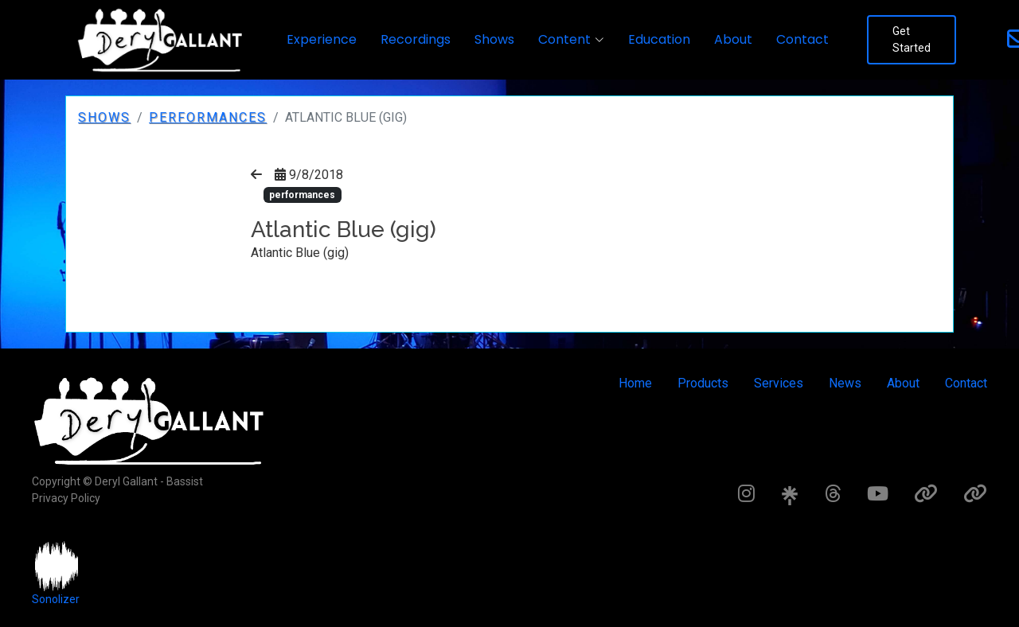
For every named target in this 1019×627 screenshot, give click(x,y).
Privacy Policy (66, 498)
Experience (322, 39)
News (845, 383)
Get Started (911, 39)
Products (702, 383)
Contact (802, 39)
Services (778, 383)
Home (635, 383)
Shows (494, 39)
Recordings (416, 39)
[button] (571, 40)
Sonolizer (56, 599)
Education (659, 39)
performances (208, 117)
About (733, 39)
